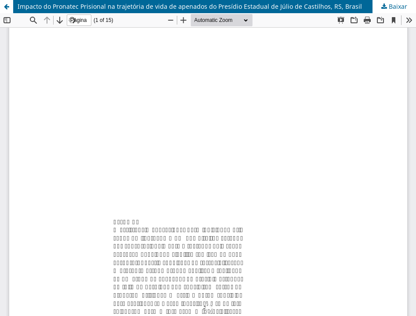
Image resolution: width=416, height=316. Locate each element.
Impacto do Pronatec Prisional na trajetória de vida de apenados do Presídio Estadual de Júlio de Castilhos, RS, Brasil (190, 6)
